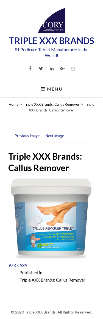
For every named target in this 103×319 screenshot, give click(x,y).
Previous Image (27, 135)
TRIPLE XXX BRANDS (51, 40)
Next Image (55, 135)
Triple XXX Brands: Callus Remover (51, 104)
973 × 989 (17, 265)
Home (13, 104)
